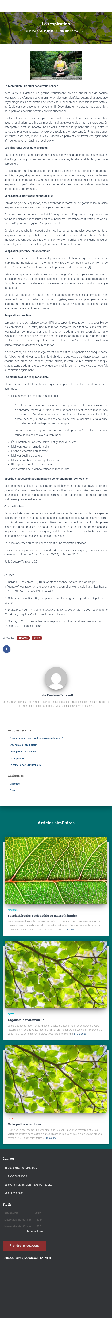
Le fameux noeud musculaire (26, 765)
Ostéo (37, 638)
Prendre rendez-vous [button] (24, 1245)
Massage (23, 638)
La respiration (17, 758)
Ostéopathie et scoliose (23, 751)
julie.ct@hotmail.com (20, 1168)
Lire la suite (68, 929)
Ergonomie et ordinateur (23, 744)
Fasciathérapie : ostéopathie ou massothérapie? (36, 738)
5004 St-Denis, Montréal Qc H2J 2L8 (28, 1184)
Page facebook (15, 1176)
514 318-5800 (13, 1193)
